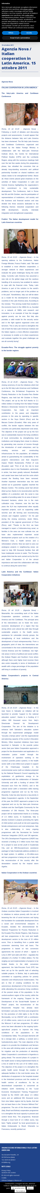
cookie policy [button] (29, 15)
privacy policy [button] (27, 9)
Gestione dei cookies (9, 1172)
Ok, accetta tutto (18, 1188)
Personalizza (20, 1191)
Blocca (30, 1188)
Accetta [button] (29, 33)
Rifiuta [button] (11, 33)
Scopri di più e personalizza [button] (20, 38)
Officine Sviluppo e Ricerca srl (11, 1180)
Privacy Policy (6, 1170)
